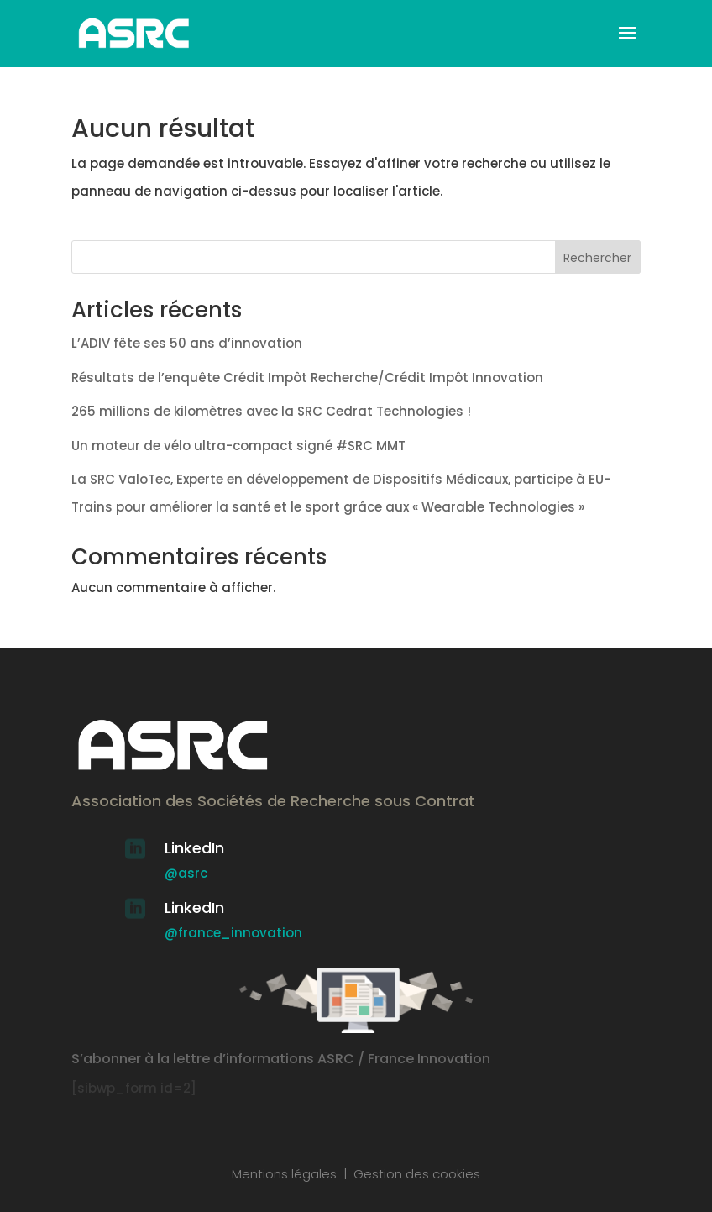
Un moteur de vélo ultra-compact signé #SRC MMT (238, 445)
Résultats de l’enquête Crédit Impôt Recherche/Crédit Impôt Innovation (307, 377)
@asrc (186, 873)
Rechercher (597, 257)
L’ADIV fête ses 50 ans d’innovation (186, 343)
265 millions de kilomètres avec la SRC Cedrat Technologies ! (271, 411)
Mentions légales (284, 1174)
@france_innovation (233, 933)
